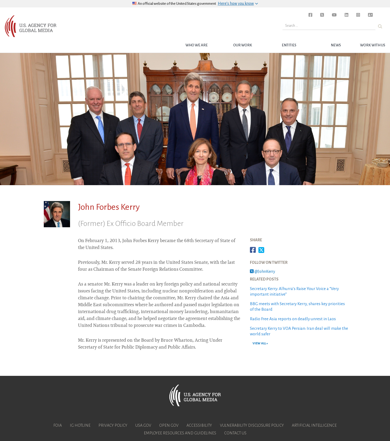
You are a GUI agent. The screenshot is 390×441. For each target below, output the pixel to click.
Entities (289, 45)
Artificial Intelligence (314, 425)
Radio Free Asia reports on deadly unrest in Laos (293, 319)
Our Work (242, 45)
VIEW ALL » (260, 343)
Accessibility (199, 425)
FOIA (57, 425)
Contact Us (235, 433)
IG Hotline (80, 425)
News (336, 45)
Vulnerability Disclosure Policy (252, 425)
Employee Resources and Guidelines (180, 433)
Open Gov (169, 425)
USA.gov (143, 425)
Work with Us (372, 45)
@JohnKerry (262, 271)
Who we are (196, 45)
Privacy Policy (112, 425)
